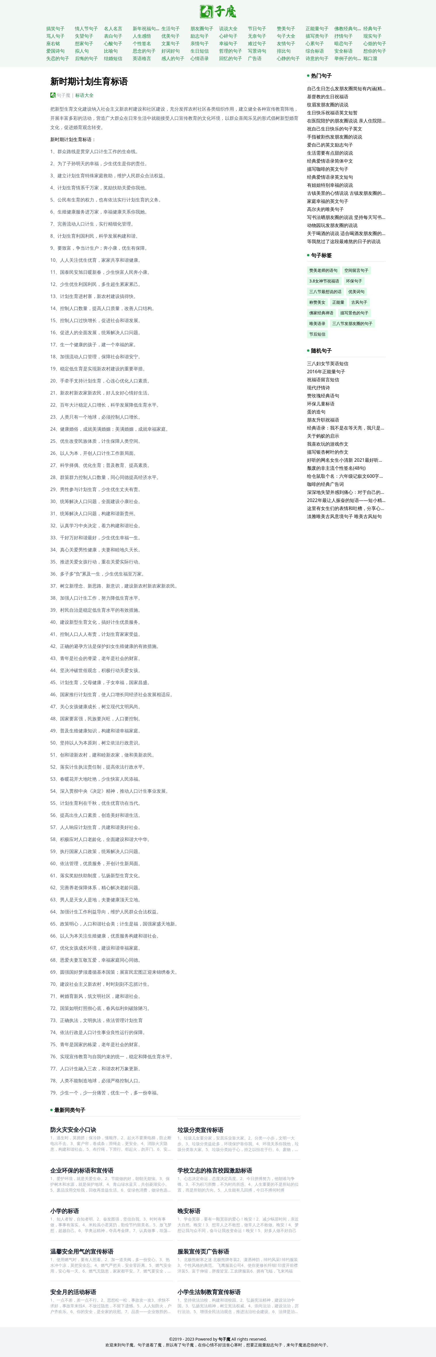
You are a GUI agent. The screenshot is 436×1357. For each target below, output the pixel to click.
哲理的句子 (230, 51)
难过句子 (257, 43)
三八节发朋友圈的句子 (352, 323)
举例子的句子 (348, 58)
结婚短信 (113, 58)
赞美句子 (286, 28)
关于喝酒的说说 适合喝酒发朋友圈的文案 (349, 233)
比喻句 (111, 51)
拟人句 (82, 51)
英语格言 (142, 58)
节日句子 (257, 28)
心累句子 (315, 43)
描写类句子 (317, 36)
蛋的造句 (316, 412)
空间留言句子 (356, 270)
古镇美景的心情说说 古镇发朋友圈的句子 (349, 193)
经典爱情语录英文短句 (330, 177)
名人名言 (113, 28)
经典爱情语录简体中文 (330, 161)
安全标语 (343, 51)
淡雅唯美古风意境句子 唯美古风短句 (344, 516)
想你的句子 (374, 51)
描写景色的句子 (354, 312)
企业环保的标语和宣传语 (81, 1170)
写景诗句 (257, 51)
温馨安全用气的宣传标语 (81, 1251)
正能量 (338, 302)
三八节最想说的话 (325, 291)
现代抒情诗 (318, 387)
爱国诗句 (55, 51)
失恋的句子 (57, 58)
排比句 (284, 51)
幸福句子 (228, 43)
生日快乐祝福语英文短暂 (332, 112)
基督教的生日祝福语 (327, 96)
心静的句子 (288, 58)
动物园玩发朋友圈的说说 (332, 225)
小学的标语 (64, 1211)
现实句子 (372, 36)
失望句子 (84, 36)
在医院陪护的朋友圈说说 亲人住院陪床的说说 (353, 121)
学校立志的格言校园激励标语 (215, 1170)
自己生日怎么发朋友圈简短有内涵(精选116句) (353, 88)
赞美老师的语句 (323, 270)
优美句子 (170, 36)
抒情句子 (343, 36)
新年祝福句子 (146, 28)
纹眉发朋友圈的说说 (327, 104)
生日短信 (199, 51)
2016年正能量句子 (326, 371)
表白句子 (113, 36)
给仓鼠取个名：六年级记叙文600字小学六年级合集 (359, 476)
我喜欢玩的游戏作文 (327, 444)
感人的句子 (172, 58)
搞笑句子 (55, 28)
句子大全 (286, 36)
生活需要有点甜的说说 (330, 153)
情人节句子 (86, 28)
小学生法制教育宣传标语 (209, 1292)
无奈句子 (257, 36)
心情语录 (199, 58)
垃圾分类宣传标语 (200, 1130)
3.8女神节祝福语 (324, 281)
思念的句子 (144, 51)
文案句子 (170, 43)
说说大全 (228, 28)
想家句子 (84, 43)
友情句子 (286, 43)
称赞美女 (317, 302)
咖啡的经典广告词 (325, 484)
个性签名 (142, 43)
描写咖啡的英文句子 (327, 169)
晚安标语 (189, 1211)
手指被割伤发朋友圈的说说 (334, 137)
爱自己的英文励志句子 (330, 145)
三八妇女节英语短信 (327, 363)
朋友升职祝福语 (323, 420)
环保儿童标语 (321, 404)
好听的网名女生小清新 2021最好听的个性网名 (354, 460)
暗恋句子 (343, 43)
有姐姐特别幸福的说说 (330, 185)
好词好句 (170, 51)
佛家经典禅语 (321, 312)
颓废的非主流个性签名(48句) (336, 468)
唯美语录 (317, 323)
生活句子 (170, 28)
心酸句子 (113, 43)
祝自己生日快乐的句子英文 (334, 129)
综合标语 (315, 51)
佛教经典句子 (348, 28)
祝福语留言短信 (323, 379)
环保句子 (354, 281)
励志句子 (199, 36)
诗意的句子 (317, 58)
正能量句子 (317, 28)
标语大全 (84, 95)
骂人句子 (55, 36)
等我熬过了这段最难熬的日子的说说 (344, 241)
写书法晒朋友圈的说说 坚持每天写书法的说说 (353, 217)
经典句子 (372, 28)
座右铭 (53, 43)
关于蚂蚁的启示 (323, 436)
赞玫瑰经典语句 (323, 395)
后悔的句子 (86, 58)
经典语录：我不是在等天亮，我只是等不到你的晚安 (360, 428)
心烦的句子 (374, 43)
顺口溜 (370, 58)
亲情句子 (199, 43)
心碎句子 (228, 36)
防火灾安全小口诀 (73, 1129)
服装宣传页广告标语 (203, 1251)
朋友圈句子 (201, 28)
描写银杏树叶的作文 (327, 452)
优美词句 (356, 291)
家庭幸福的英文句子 (327, 201)
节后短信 (317, 334)
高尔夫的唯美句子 (325, 209)
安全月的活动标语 (73, 1292)
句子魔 (63, 95)
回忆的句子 (230, 58)
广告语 (255, 58)
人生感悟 (142, 36)
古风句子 (359, 302)
